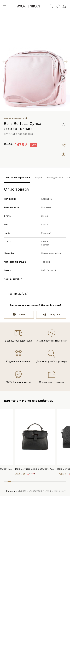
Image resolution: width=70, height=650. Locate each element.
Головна (11, 491)
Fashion (45, 245)
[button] (65, 61)
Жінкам (22, 491)
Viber (22, 314)
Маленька (46, 207)
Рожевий (46, 233)
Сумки (48, 491)
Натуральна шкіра (51, 253)
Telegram (54, 314)
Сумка (44, 224)
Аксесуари (35, 491)
